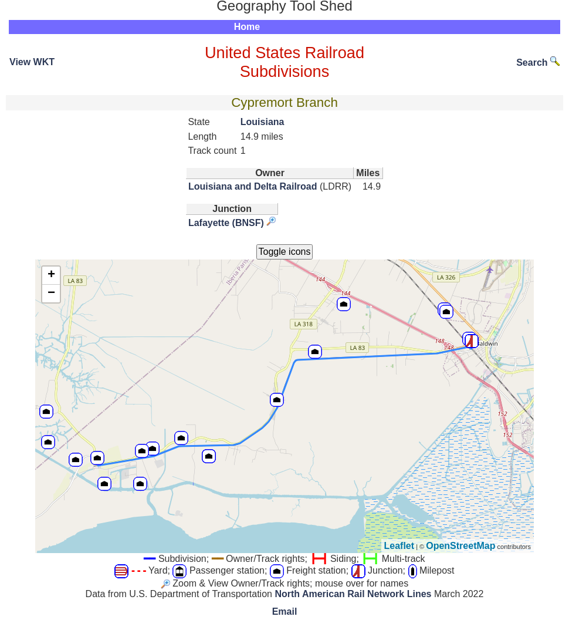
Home (247, 27)
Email (284, 611)
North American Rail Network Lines (353, 594)
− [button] (51, 293)
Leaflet (399, 546)
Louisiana (262, 122)
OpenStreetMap (460, 546)
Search (538, 63)
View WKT (32, 62)
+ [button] (51, 275)
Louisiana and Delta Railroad (252, 186)
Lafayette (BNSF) (226, 223)
